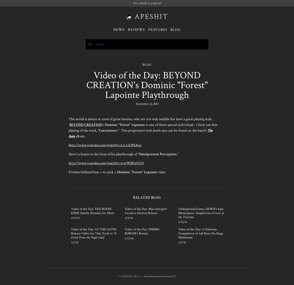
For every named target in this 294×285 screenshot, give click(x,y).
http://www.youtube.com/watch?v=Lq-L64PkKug (105, 145)
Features (157, 29)
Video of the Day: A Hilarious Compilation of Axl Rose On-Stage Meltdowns (200, 233)
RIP (174, 276)
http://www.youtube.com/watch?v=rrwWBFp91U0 (106, 163)
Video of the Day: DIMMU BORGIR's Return (142, 231)
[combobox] (147, 44)
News (119, 29)
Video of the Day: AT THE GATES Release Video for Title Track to (93, 233)
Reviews (136, 29)
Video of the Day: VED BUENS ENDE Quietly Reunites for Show (92, 211)
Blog (175, 29)
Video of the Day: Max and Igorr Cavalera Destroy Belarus (146, 211)
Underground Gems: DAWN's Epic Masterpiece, (201, 213)
